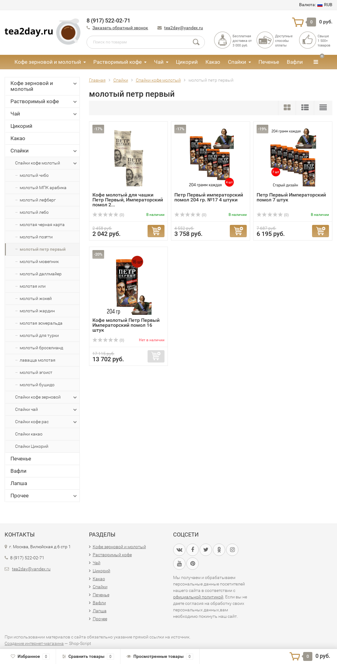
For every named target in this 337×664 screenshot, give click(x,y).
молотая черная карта (42, 224)
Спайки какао (29, 433)
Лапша (18, 483)
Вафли (295, 62)
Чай (159, 62)
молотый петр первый (43, 249)
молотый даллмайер (41, 273)
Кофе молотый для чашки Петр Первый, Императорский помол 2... (127, 200)
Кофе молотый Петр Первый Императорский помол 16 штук (126, 325)
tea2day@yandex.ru (183, 27)
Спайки (237, 62)
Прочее (44, 495)
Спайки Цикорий (31, 446)
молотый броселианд (41, 347)
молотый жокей (36, 298)
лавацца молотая (37, 360)
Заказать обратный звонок (120, 27)
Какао (212, 62)
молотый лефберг (38, 199)
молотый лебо (34, 212)
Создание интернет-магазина (34, 643)
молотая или (33, 286)
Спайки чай (46, 410)
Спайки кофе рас (46, 422)
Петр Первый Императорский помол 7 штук (291, 197)
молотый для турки (39, 335)
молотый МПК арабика (43, 187)
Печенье (268, 62)
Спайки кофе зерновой (46, 397)
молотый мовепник (39, 261)
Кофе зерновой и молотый (47, 62)
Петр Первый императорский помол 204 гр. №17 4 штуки (208, 197)
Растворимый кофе (117, 62)
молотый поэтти (36, 236)
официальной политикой (198, 596)
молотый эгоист (36, 372)
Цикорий (187, 62)
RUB (315, 4)
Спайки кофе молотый (46, 163)
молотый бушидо (37, 384)
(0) (108, 215)
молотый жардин (37, 310)
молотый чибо (34, 175)
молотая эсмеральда (41, 323)
